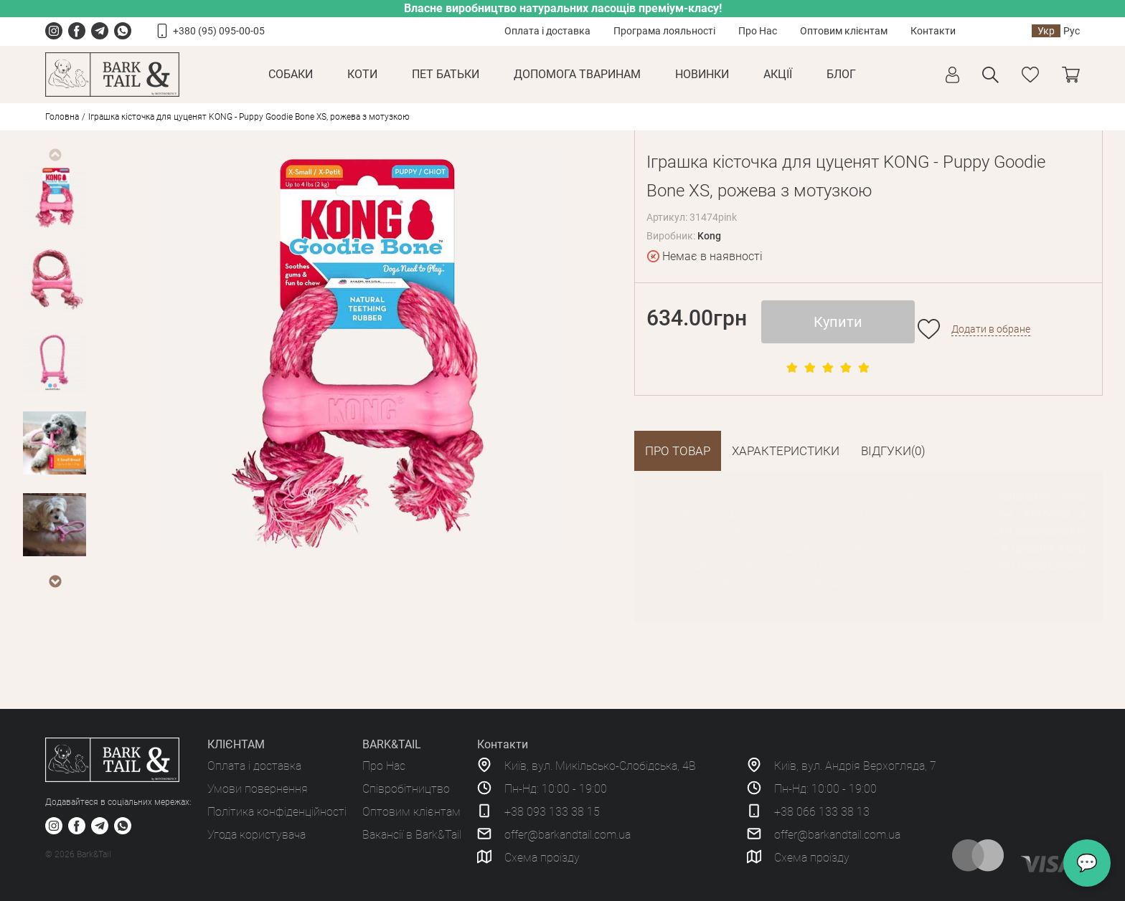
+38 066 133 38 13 (822, 812)
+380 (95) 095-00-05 (219, 31)
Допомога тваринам (577, 74)
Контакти (933, 31)
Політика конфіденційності (277, 812)
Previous (54, 155)
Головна (62, 117)
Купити (838, 321)
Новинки (702, 74)
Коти (362, 74)
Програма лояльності (664, 31)
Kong (709, 236)
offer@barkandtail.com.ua (567, 835)
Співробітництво (406, 789)
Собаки (290, 74)
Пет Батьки (445, 74)
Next (54, 581)
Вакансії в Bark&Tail (411, 835)
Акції (777, 74)
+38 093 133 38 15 (552, 812)
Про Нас (757, 31)
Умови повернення (257, 789)
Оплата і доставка (547, 31)
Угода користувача (256, 835)
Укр (1046, 31)
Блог (841, 74)
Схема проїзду (542, 857)
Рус (1071, 31)
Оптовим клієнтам (844, 31)
